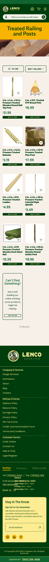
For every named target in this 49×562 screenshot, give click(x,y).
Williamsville (39, 468)
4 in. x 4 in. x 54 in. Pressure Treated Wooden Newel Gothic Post (34, 251)
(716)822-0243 (14, 475)
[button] (18, 93)
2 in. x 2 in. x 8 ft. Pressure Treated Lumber (11, 200)
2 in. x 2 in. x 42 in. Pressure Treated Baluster (12, 152)
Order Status (9, 441)
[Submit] (43, 17)
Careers (7, 392)
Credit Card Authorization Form (19, 426)
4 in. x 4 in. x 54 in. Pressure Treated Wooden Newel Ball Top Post (12, 104)
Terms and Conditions (14, 431)
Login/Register (10, 455)
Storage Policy (10, 412)
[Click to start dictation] (6, 17)
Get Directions (10, 484)
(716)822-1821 (37, 475)
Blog (5, 388)
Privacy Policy (10, 417)
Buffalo (7, 468)
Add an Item (12, 316)
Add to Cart (12, 117)
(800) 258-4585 (31, 559)
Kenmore (21, 468)
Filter (13, 68)
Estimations (9, 378)
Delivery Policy (10, 403)
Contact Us (8, 446)
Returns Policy (10, 408)
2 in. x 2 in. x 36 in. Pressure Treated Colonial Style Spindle (34, 201)
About (6, 383)
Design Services (11, 374)
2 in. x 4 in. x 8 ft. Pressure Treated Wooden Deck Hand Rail (12, 251)
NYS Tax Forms (10, 421)
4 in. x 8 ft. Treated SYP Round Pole (34, 101)
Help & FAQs (9, 450)
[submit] (41, 527)
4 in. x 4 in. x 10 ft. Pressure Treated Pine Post (34, 152)
